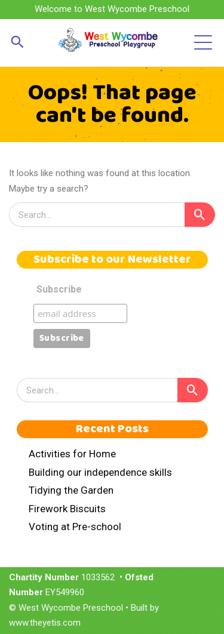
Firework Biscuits (67, 509)
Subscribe (59, 289)
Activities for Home (72, 454)
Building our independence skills (100, 472)
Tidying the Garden (71, 490)
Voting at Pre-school (75, 527)
